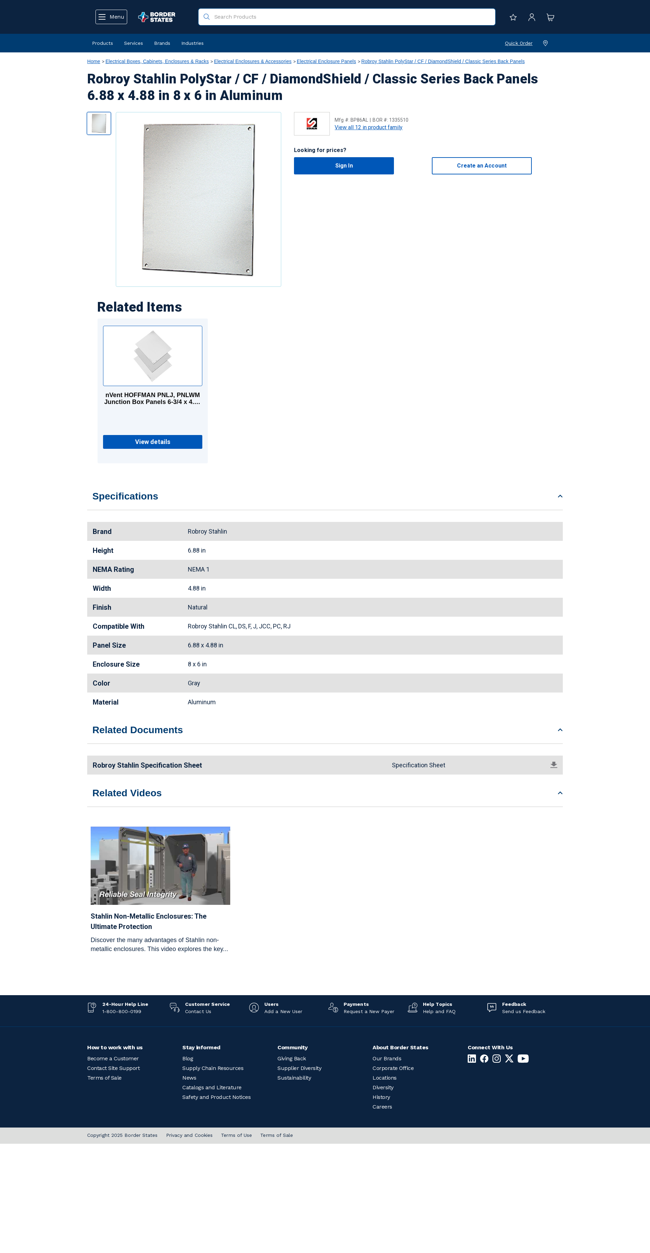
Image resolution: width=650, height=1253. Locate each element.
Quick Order (518, 43)
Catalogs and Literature (212, 1087)
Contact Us (198, 1011)
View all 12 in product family (369, 127)
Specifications (125, 496)
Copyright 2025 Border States (122, 1135)
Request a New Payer (369, 1011)
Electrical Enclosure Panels (326, 61)
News (189, 1077)
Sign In (344, 165)
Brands (162, 43)
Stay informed (201, 1047)
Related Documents (137, 730)
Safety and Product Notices (216, 1097)
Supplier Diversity (299, 1068)
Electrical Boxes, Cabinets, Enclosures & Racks (157, 61)
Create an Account (481, 165)
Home (93, 61)
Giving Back (291, 1058)
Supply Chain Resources (212, 1068)
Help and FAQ (439, 1011)
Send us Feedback (523, 1011)
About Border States (400, 1047)
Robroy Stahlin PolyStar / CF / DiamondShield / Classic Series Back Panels (443, 61)
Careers (382, 1106)
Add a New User (283, 1011)
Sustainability (294, 1077)
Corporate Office (393, 1068)
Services (133, 43)
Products (102, 43)
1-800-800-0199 (121, 1011)
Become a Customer (113, 1058)
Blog (187, 1058)
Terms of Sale (104, 1077)
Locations (385, 1077)
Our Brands (387, 1058)
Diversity (383, 1087)
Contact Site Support (113, 1068)
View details (152, 441)
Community (292, 1047)
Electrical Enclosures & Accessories (253, 61)
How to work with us (115, 1047)
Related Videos (127, 793)
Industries (192, 43)
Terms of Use (236, 1135)
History (381, 1097)
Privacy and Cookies (189, 1135)
